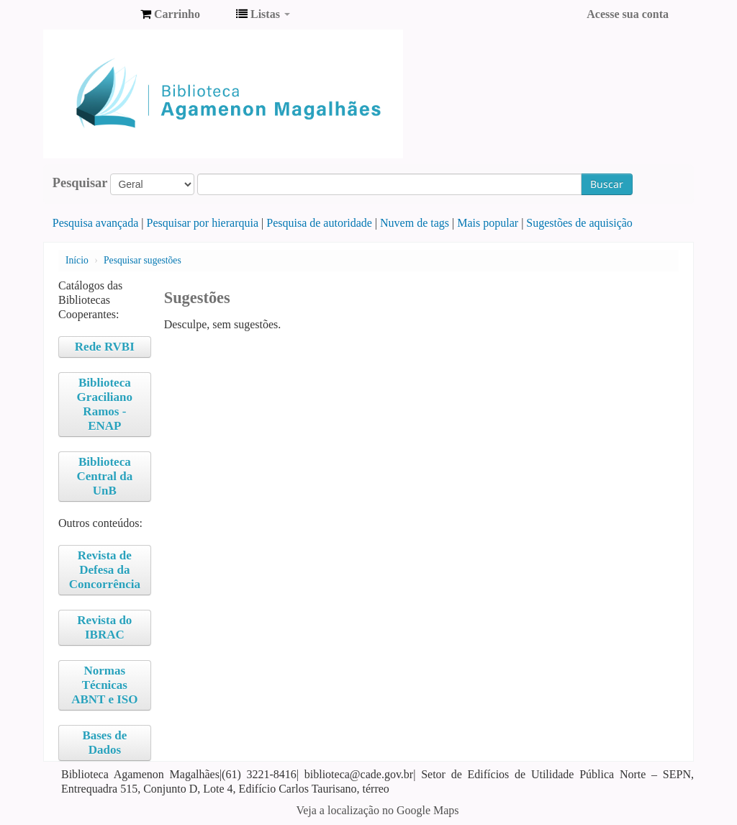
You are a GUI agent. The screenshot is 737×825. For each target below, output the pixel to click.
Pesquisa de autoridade (319, 223)
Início (77, 260)
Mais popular (487, 223)
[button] (170, 14)
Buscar (606, 184)
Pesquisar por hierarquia (203, 223)
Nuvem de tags (414, 223)
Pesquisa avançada (96, 223)
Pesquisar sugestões (142, 260)
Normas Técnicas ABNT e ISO (104, 685)
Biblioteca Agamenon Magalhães (94, 14)
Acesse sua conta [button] (628, 14)
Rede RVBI (105, 346)
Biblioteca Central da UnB (104, 476)
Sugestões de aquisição (579, 223)
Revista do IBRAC (104, 627)
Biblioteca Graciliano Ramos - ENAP (104, 404)
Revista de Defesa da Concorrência (104, 570)
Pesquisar (80, 183)
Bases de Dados (104, 743)
